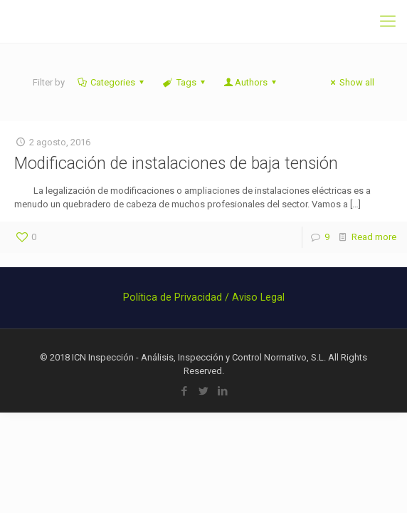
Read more (374, 237)
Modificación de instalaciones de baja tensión (176, 163)
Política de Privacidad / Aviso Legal (204, 297)
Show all (350, 82)
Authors (251, 82)
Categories (111, 82)
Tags (184, 82)
